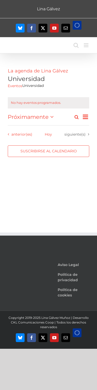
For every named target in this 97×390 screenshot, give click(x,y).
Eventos (15, 86)
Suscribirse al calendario (48, 151)
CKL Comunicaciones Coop (32, 322)
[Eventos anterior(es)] (18, 134)
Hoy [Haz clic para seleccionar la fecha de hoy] (48, 134)
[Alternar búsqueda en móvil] (76, 45)
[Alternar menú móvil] (86, 45)
